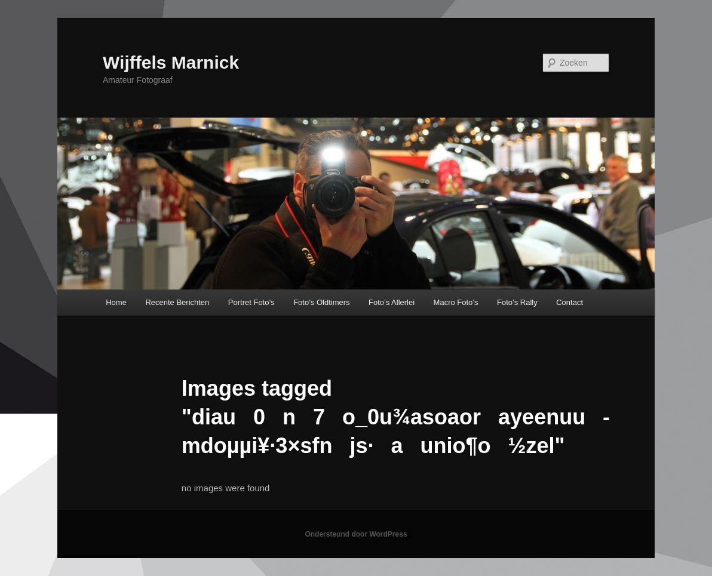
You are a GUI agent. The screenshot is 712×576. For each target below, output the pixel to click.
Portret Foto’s (251, 302)
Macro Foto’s (456, 302)
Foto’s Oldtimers (321, 302)
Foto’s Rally (517, 302)
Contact (569, 302)
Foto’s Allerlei (392, 302)
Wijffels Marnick (171, 62)
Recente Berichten (177, 302)
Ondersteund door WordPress (356, 534)
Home (116, 302)
